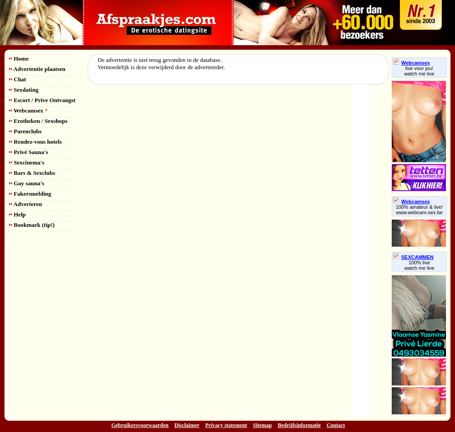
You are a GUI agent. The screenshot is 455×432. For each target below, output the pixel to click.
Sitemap (262, 425)
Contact (336, 425)
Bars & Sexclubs (32, 172)
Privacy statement (226, 425)
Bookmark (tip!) (32, 224)
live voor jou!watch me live (419, 71)
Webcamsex (28, 110)
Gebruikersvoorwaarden (140, 425)
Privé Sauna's (28, 152)
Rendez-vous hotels (35, 141)
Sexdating (23, 89)
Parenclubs (25, 131)
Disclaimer (186, 425)
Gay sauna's (26, 183)
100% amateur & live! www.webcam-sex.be (419, 209)
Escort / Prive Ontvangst (42, 100)
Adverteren (25, 204)
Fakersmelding (30, 193)
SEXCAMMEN (413, 257)
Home (18, 58)
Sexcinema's (26, 162)
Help (17, 214)
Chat (17, 79)
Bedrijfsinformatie (299, 425)
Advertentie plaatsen (37, 69)
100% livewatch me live (419, 265)
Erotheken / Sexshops (38, 120)
